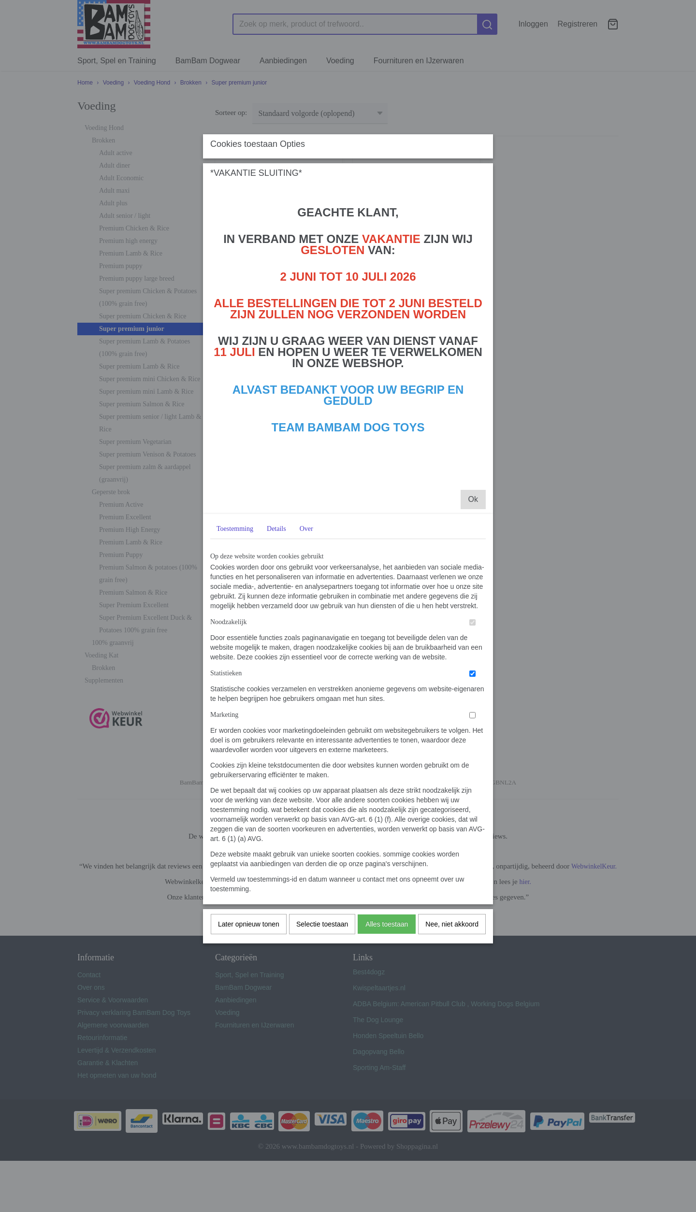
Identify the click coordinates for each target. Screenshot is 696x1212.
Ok (473, 658)
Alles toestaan (386, 1082)
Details (276, 687)
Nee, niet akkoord (451, 1082)
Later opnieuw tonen (248, 1082)
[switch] (472, 781)
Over (306, 687)
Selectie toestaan (322, 1082)
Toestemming (235, 687)
